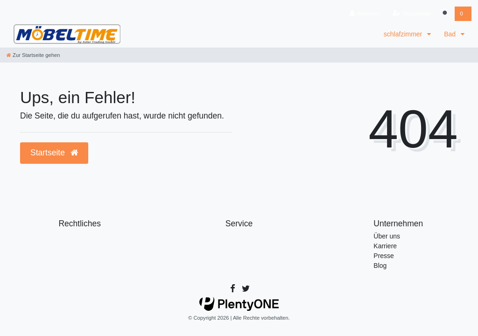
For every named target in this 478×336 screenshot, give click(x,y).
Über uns (386, 236)
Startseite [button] (54, 152)
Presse (383, 255)
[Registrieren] (411, 14)
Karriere (385, 246)
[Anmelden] (365, 14)
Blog (380, 265)
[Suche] (445, 14)
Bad (450, 34)
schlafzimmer (404, 34)
